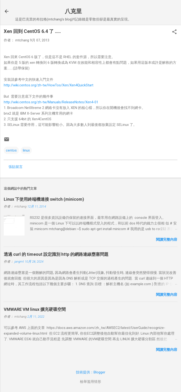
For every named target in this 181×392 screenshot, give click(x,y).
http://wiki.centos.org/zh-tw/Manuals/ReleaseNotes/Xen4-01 (51, 102)
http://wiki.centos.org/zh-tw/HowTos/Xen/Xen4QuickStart (48, 85)
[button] (174, 32)
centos (11, 150)
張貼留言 (15, 167)
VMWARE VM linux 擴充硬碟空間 (35, 309)
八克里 (73, 11)
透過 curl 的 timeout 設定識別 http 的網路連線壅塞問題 (56, 254)
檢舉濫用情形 (90, 382)
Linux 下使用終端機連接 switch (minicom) (44, 199)
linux (26, 150)
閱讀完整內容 (166, 239)
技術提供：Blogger (90, 372)
